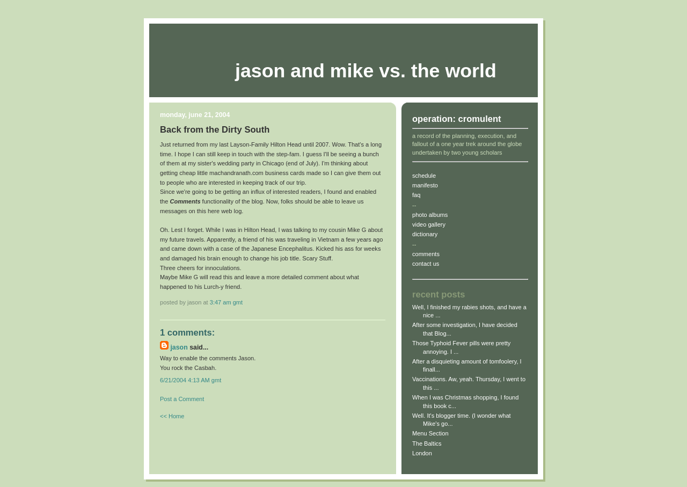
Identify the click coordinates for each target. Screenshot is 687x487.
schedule (424, 175)
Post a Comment (182, 399)
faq (416, 195)
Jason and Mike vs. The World (365, 71)
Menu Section (430, 433)
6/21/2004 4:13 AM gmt (190, 380)
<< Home (172, 416)
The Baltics (427, 443)
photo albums (430, 215)
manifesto (425, 185)
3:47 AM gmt (226, 302)
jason (178, 347)
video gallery (428, 224)
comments (426, 254)
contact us (425, 263)
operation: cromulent (456, 119)
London (422, 453)
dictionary (424, 234)
